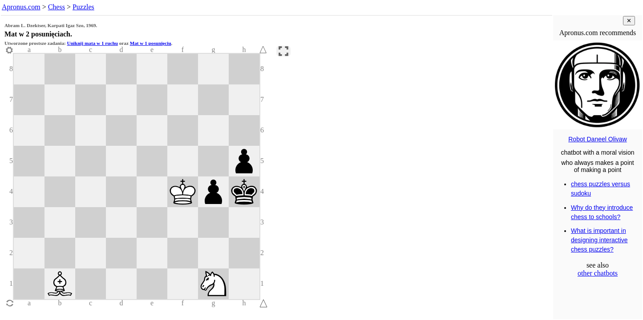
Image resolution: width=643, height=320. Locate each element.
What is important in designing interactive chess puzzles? (599, 240)
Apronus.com (21, 7)
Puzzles (83, 7)
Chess (56, 7)
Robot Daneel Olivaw (597, 139)
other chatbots (598, 273)
